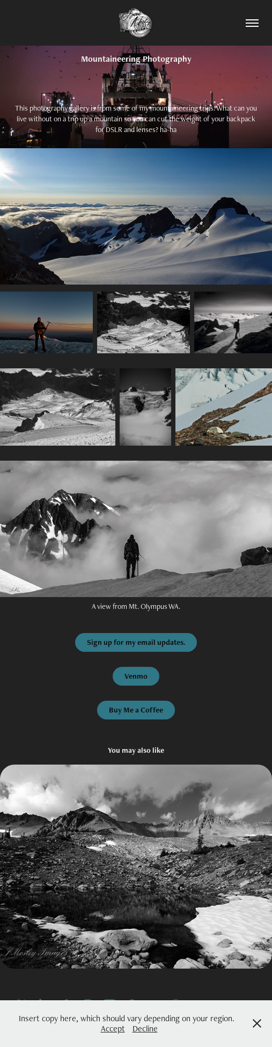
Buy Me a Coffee (136, 710)
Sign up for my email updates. (136, 642)
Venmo (136, 676)
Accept (113, 1028)
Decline (145, 1028)
